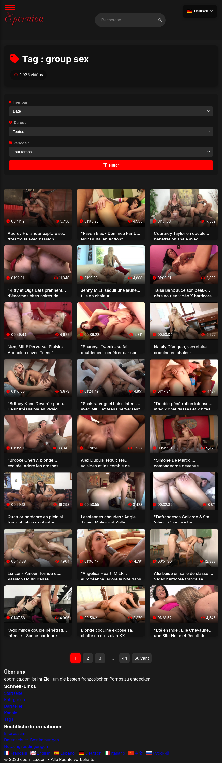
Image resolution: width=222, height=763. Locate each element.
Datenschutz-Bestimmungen (31, 739)
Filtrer (111, 165)
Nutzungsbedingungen (26, 746)
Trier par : (19, 102)
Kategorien (14, 699)
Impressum (14, 733)
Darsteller (13, 706)
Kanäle (10, 712)
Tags (8, 719)
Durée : (17, 122)
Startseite (13, 693)
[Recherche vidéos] (160, 20)
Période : (19, 143)
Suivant (141, 658)
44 (124, 658)
